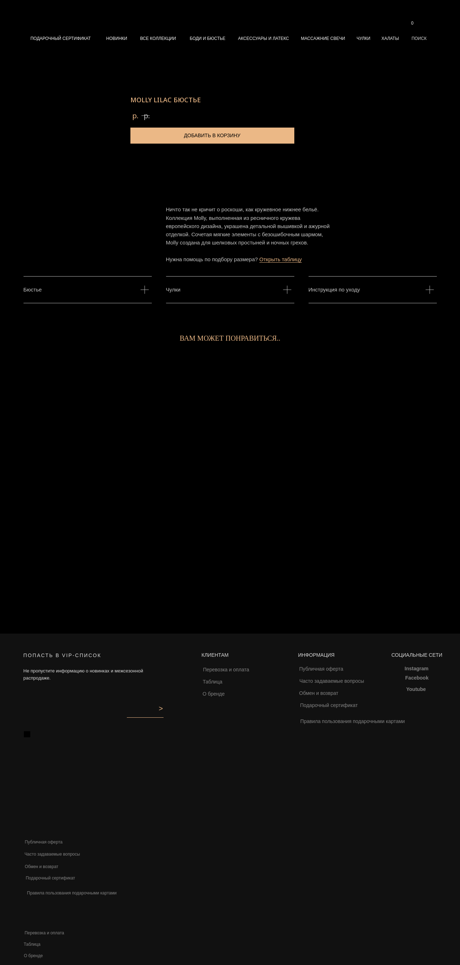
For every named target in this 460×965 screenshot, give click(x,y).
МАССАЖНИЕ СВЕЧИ (323, 38)
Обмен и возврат (318, 693)
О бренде (213, 694)
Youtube (416, 689)
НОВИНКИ (116, 38)
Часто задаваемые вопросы (331, 681)
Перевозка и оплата (226, 669)
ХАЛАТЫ (390, 38)
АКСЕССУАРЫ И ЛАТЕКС (263, 38)
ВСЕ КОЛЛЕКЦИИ (158, 38)
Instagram (417, 668)
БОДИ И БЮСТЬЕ (207, 38)
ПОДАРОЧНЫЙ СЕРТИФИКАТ (60, 38)
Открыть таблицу (280, 259)
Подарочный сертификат (329, 705)
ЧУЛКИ (364, 38)
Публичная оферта (321, 669)
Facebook (416, 678)
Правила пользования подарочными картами (352, 721)
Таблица (212, 682)
